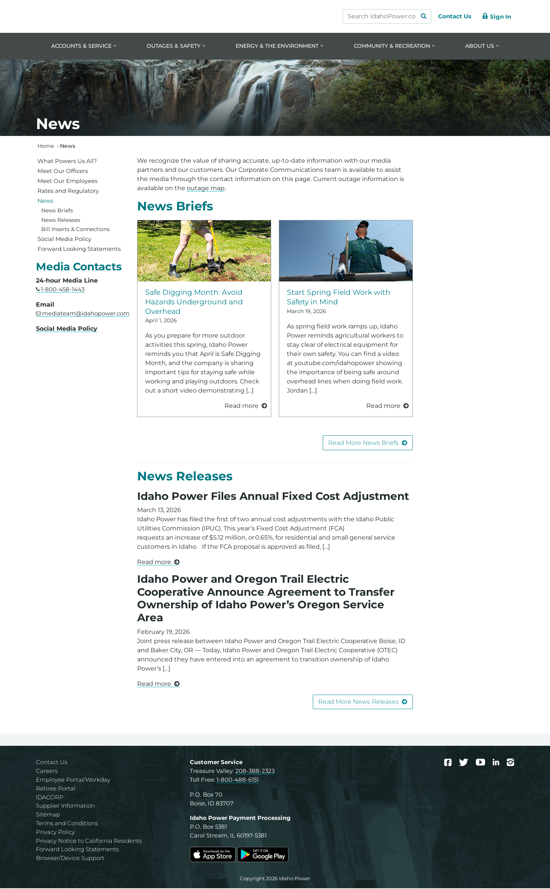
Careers (47, 771)
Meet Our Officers (62, 171)
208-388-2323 (255, 771)
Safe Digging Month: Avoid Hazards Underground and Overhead (194, 302)
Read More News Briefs (363, 443)
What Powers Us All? (67, 161)
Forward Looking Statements (79, 249)
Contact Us (51, 762)
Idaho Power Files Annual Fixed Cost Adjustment (273, 496)
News (45, 201)
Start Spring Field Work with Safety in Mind (338, 297)
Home (45, 146)
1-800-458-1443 (62, 290)
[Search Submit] (420, 16)
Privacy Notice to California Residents (89, 841)
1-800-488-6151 (238, 780)
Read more (154, 562)
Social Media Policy (64, 239)
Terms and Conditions (67, 824)
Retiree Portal (55, 788)
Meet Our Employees (67, 181)
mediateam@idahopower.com (85, 314)
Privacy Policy (55, 832)
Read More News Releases (358, 702)
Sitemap (48, 815)
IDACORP (49, 797)
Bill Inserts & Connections (75, 229)
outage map (206, 188)
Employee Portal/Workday (73, 780)
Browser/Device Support (70, 858)
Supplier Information (65, 806)
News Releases (185, 476)
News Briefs (175, 206)
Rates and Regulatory (68, 191)
